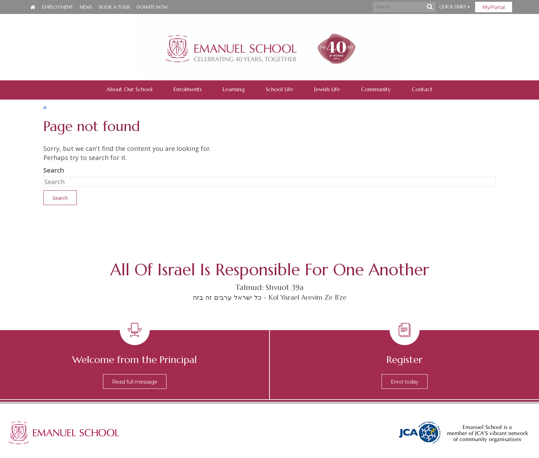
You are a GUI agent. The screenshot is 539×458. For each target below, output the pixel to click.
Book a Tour (114, 7)
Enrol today (405, 382)
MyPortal (493, 7)
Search (53, 170)
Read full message (134, 382)
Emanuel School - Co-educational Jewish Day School (269, 47)
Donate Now (152, 7)
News (86, 7)
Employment (57, 7)
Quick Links (454, 7)
